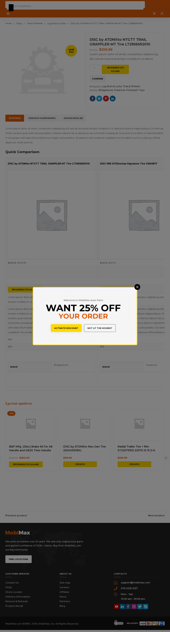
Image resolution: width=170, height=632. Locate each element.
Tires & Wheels (35, 23)
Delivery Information (17, 600)
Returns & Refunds (16, 604)
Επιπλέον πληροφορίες (42, 118)
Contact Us (12, 586)
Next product (156, 515)
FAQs (8, 591)
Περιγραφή (15, 118)
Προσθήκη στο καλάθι (115, 69)
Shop (19, 23)
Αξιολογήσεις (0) (73, 118)
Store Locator (13, 595)
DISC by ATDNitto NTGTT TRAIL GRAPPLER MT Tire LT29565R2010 (49, 163)
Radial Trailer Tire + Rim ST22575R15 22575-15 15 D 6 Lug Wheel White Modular (136, 472)
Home (8, 23)
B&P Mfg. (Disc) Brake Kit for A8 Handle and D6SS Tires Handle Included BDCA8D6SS (30, 472)
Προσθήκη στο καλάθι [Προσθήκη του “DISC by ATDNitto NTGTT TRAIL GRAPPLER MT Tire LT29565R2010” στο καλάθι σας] (24, 289)
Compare (97, 78)
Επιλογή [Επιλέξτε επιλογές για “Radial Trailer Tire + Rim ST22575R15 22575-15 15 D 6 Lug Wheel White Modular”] (134, 486)
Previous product (16, 515)
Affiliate (64, 595)
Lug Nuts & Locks (56, 23)
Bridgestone (106, 90)
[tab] (14, 118)
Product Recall (14, 609)
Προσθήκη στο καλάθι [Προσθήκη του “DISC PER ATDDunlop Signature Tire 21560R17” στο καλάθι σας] (117, 289)
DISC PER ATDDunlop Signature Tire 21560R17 (128, 163)
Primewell (132, 90)
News (63, 600)
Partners (65, 604)
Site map (65, 586)
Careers (64, 591)
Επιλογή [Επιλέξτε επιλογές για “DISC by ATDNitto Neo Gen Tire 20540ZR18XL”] (80, 486)
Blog (62, 609)
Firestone (119, 90)
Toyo (142, 90)
